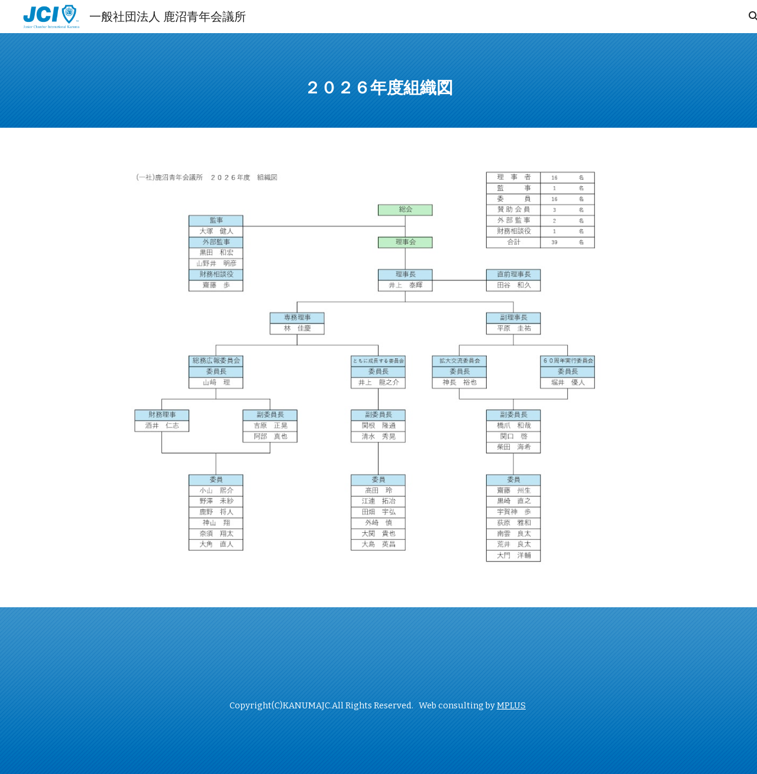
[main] (378, 80)
